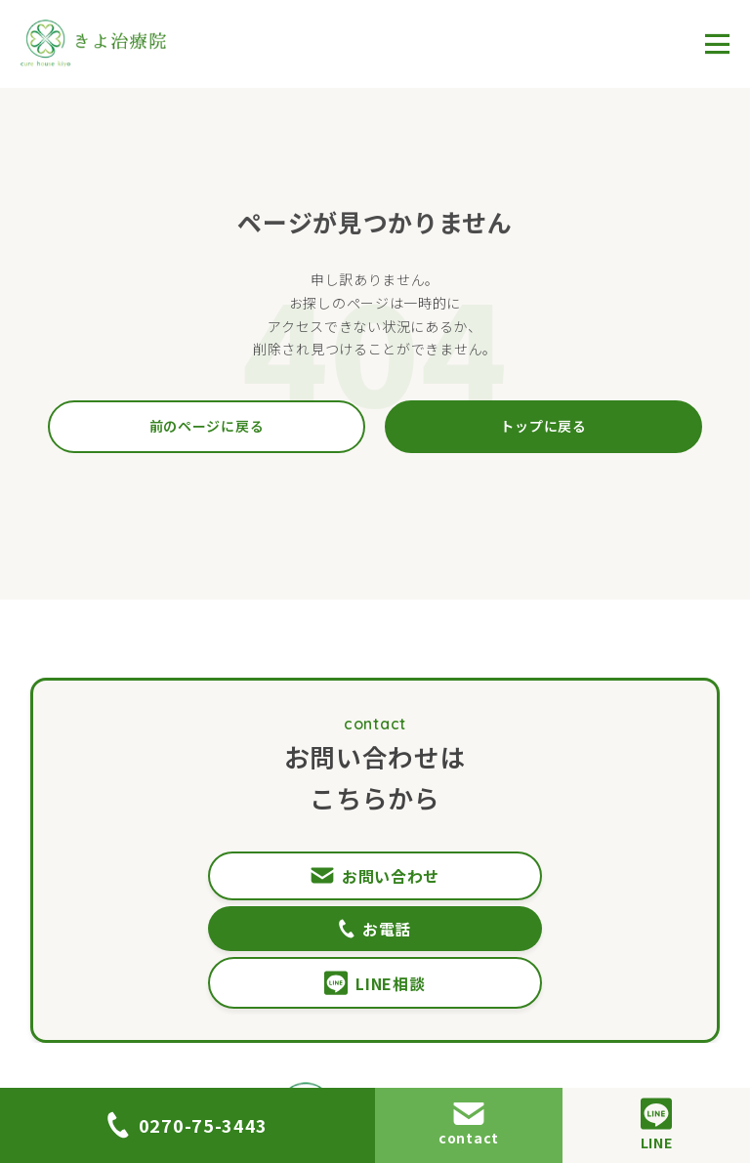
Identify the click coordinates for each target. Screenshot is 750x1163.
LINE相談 (374, 932)
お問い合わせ (209, 876)
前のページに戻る (207, 426)
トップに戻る (543, 426)
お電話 (541, 876)
